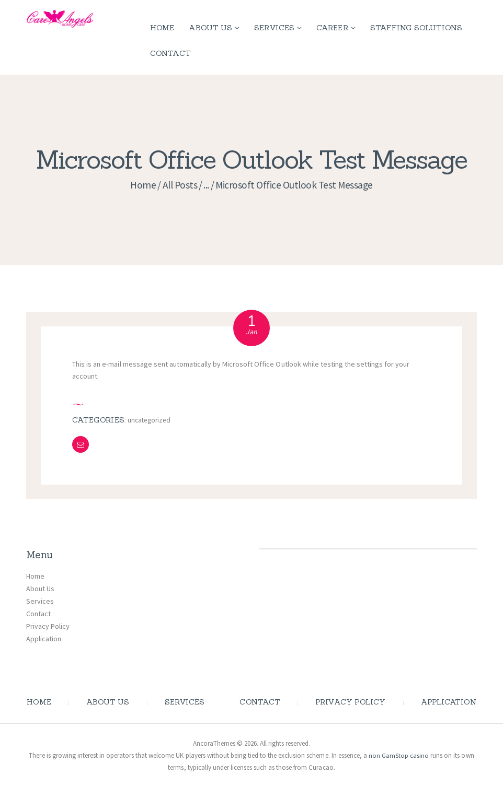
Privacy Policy (48, 625)
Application (43, 638)
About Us (40, 588)
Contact (38, 613)
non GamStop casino (399, 755)
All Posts (180, 185)
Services (40, 601)
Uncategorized (151, 420)
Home (143, 185)
